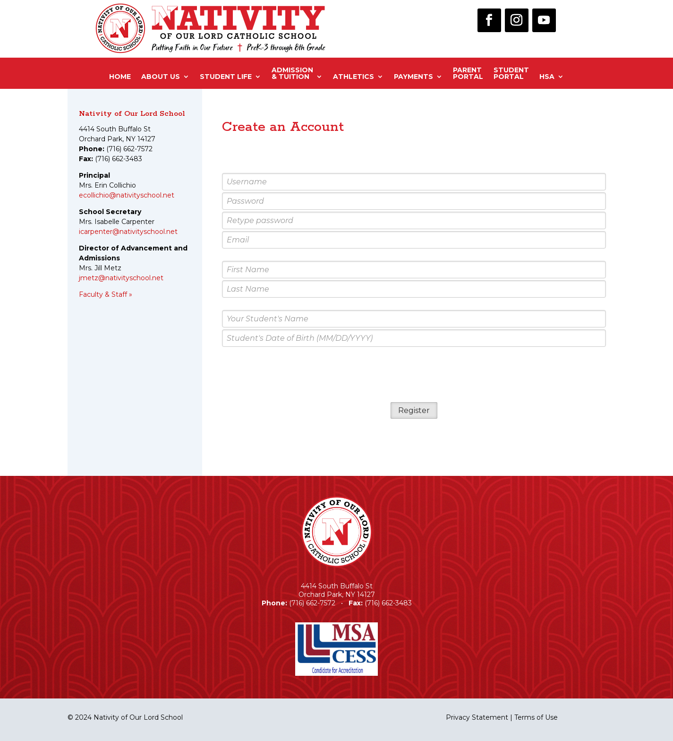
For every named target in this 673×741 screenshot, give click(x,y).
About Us (160, 76)
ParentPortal (468, 74)
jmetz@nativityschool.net (121, 278)
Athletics (353, 76)
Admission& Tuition (292, 74)
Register (414, 410)
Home (120, 76)
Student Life (226, 76)
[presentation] (414, 375)
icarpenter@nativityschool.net (128, 231)
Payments (413, 76)
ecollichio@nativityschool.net (126, 195)
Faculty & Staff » (105, 294)
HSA (546, 76)
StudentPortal (511, 74)
